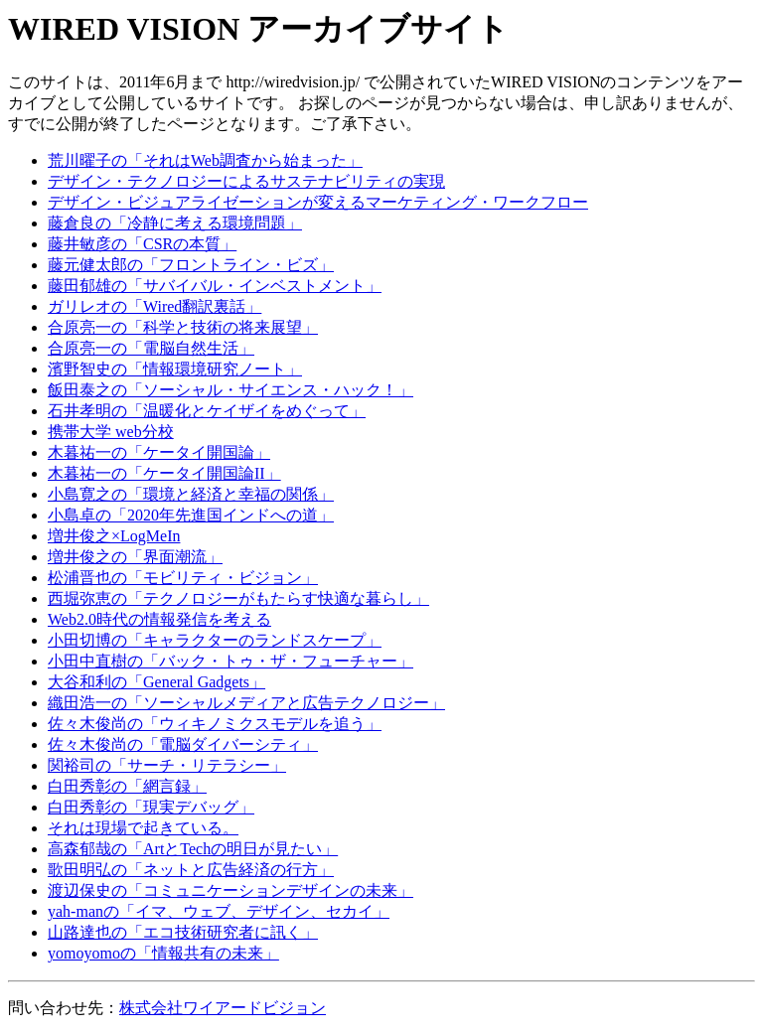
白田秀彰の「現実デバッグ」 (151, 807)
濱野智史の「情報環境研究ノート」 (175, 369)
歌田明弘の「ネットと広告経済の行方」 (191, 869)
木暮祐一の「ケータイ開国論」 (159, 452)
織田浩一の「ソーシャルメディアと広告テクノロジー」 (246, 702)
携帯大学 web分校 (111, 431)
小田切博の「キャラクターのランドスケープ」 (215, 640)
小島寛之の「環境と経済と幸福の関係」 (191, 494)
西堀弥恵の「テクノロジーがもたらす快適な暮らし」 (238, 598)
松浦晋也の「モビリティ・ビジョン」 (183, 577)
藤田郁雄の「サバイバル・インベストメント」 (215, 285)
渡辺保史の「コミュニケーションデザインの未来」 (230, 890)
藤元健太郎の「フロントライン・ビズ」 (191, 264)
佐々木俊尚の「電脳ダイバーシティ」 (183, 744)
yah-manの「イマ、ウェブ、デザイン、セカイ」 (218, 911)
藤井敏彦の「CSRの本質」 (142, 243)
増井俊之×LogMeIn (114, 535)
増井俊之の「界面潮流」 (135, 556)
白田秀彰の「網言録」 (127, 786)
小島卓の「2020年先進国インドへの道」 (191, 515)
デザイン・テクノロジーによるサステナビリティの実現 (246, 181)
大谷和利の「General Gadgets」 (156, 681)
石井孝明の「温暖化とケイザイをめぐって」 (207, 410)
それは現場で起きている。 (143, 827)
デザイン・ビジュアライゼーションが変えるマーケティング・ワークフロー (318, 202)
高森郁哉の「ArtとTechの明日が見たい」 (193, 848)
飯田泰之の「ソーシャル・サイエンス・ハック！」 (230, 389)
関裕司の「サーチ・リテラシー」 (167, 765)
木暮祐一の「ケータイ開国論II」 (164, 473)
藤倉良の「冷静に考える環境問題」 (175, 223)
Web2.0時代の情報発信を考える (159, 619)
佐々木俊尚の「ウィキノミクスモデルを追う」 (215, 723)
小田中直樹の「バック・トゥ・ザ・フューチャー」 (230, 661)
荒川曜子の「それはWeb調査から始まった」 (205, 160)
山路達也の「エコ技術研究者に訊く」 (183, 932)
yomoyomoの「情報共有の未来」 (163, 953)
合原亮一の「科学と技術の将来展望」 (183, 327)
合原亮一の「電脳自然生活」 (151, 348)
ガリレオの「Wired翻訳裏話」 (154, 306)
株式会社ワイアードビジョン (222, 1007)
